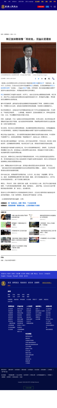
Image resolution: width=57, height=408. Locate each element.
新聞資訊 (6, 34)
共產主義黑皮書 (29, 354)
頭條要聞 (10, 299)
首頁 (2, 34)
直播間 (36, 282)
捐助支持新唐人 (47, 282)
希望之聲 (32, 375)
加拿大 (13, 273)
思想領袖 (19, 317)
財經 (23, 294)
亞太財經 (10, 329)
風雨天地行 (28, 352)
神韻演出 (46, 299)
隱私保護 (24, 369)
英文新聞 (37, 1)
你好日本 (48, 311)
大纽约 (9, 273)
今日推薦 (28, 299)
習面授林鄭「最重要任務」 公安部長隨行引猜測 (23, 205)
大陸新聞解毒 (20, 329)
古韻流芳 (28, 313)
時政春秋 (19, 315)
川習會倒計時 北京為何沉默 (19, 230)
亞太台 (41, 273)
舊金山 (36, 273)
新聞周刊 (10, 319)
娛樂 (28, 294)
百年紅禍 (27, 350)
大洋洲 (23, 273)
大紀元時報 (19, 375)
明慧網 (49, 375)
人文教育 (29, 306)
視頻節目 (23, 282)
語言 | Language (29, 1)
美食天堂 (48, 315)
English (3, 276)
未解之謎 (28, 309)
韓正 (31, 85)
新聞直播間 (41, 6)
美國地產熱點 (29, 323)
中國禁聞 (10, 313)
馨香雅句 (28, 315)
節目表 (30, 282)
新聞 (9, 291)
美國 (9, 296)
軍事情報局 (20, 321)
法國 (31, 273)
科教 (23, 296)
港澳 (18, 294)
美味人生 (48, 317)
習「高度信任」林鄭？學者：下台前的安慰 (22, 203)
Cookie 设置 (28, 387)
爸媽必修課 (29, 319)
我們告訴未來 (28, 336)
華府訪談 (10, 321)
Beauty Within (49, 319)
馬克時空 (19, 327)
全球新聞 (10, 309)
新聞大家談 (20, 309)
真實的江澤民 (28, 348)
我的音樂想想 (49, 329)
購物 (55, 1)
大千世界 (48, 321)
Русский (15, 276)
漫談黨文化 (28, 359)
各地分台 (14, 1)
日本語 (21, 276)
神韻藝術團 (11, 375)
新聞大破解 (20, 319)
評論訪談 (20, 306)
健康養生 (38, 306)
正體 (19, 1)
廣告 (42, 1)
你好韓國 (48, 313)
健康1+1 (38, 309)
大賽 (9, 1)
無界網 (9, 377)
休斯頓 (28, 273)
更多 (21, 377)
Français (9, 276)
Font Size (49, 78)
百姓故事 (27, 356)
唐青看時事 (20, 323)
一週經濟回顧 (11, 323)
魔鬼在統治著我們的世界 (31, 344)
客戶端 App (5, 371)
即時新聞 (22, 299)
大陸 (11, 34)
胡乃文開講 (38, 313)
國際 (9, 294)
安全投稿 (37, 369)
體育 (28, 296)
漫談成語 (28, 317)
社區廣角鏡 (11, 325)
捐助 (46, 1)
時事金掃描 (20, 313)
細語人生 (19, 331)
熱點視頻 (16, 299)
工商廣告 (27, 363)
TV (47, 6)
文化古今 (28, 321)
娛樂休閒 (49, 306)
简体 (22, 1)
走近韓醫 (38, 319)
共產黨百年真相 (29, 340)
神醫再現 (38, 317)
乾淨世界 (26, 375)
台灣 (18, 296)
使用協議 (30, 369)
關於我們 (11, 369)
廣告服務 (43, 369)
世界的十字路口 (21, 325)
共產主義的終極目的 (30, 342)
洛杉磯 (18, 273)
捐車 (51, 1)
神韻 (5, 1)
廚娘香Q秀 (48, 323)
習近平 (42, 83)
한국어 (26, 276)
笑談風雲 (28, 311)
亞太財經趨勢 (11, 327)
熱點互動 (19, 311)
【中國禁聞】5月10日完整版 (47, 238)
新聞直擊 (10, 317)
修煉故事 (27, 361)
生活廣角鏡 (49, 309)
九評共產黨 (28, 346)
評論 (14, 294)
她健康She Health (40, 311)
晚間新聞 (10, 315)
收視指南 (17, 369)
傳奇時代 (27, 338)
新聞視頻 (11, 306)
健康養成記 (38, 315)
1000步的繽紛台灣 (50, 326)
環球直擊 (10, 311)
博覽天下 (35, 299)
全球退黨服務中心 (41, 375)
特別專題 (28, 334)
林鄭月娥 (35, 83)
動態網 (3, 377)
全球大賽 (10, 301)
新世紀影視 (15, 377)
